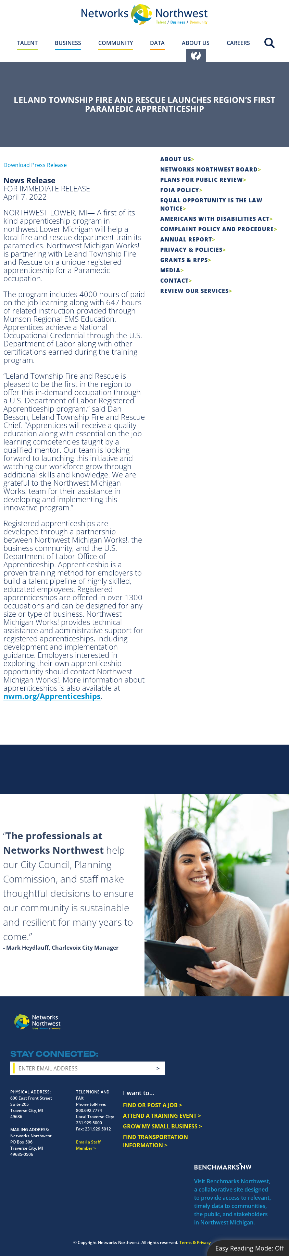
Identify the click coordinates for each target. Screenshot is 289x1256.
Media (170, 270)
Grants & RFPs (184, 260)
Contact (174, 280)
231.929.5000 (89, 1123)
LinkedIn (266, 1015)
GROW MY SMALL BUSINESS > (162, 1126)
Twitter (236, 1016)
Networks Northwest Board (209, 169)
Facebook (211, 1016)
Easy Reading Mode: (249, 1248)
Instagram (224, 1016)
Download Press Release (35, 165)
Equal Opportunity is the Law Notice (211, 204)
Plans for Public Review (201, 179)
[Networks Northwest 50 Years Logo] (144, 14)
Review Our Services (194, 291)
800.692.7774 (89, 1110)
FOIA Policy (179, 190)
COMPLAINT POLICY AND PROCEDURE (217, 229)
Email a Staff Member (88, 1145)
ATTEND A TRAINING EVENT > (162, 1115)
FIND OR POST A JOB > (152, 1105)
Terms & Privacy (195, 1242)
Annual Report (186, 239)
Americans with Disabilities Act (214, 219)
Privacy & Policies (191, 249)
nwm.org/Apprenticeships (52, 696)
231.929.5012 (98, 1129)
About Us (175, 159)
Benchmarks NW (223, 1166)
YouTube (250, 1017)
